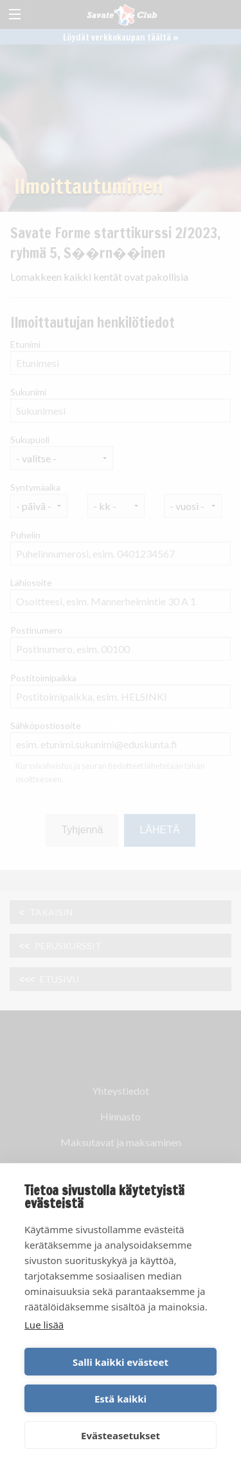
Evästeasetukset (120, 1435)
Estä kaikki (120, 1398)
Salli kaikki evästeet (120, 1362)
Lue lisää (44, 1324)
